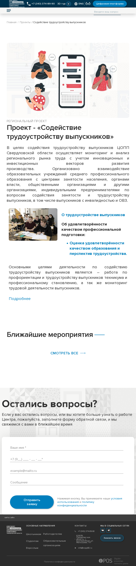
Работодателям (51, 534)
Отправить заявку (32, 502)
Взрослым (32, 548)
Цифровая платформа (110, 3)
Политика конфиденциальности (59, 562)
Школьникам (33, 534)
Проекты (25, 22)
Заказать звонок (112, 538)
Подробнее (20, 298)
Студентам (32, 541)
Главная (11, 22)
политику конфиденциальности (75, 503)
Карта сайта (10, 518)
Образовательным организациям (51, 543)
